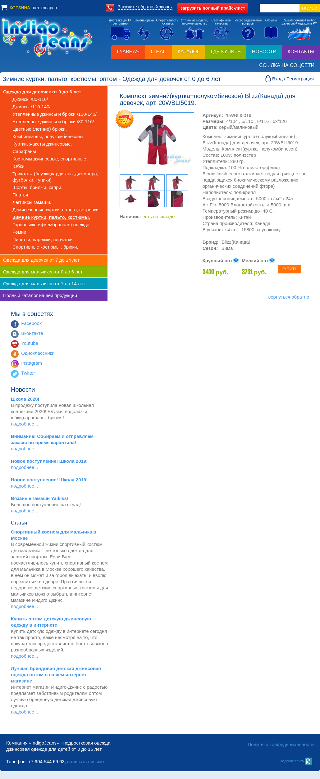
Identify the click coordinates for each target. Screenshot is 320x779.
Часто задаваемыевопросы (248, 22)
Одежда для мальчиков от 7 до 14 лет (44, 283)
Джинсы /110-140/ (31, 106)
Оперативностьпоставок (167, 22)
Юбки (18, 166)
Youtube (29, 343)
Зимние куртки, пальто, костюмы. (51, 217)
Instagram (31, 363)
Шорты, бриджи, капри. (37, 187)
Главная (128, 51)
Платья (20, 194)
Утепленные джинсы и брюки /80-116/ (53, 121)
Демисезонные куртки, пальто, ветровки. (56, 209)
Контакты (301, 51)
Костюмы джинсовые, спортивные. (49, 158)
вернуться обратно (288, 296)
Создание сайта (295, 761)
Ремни (19, 232)
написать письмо (85, 761)
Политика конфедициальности (281, 744)
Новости (264, 51)
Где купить (225, 51)
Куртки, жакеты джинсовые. (42, 143)
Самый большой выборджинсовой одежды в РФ (299, 22)
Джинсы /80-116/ (30, 99)
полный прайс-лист (213, 8)
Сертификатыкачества (221, 22)
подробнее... (24, 423)
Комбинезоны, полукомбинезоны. (48, 136)
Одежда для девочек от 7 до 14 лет (41, 260)
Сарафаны (24, 151)
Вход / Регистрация (293, 78)
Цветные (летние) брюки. (39, 129)
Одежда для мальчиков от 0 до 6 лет (43, 271)
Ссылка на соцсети (286, 65)
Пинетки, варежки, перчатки (42, 239)
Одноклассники (37, 353)
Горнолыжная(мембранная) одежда (50, 224)
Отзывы (271, 20)
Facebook (31, 323)
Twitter (28, 373)
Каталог (189, 51)
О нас (158, 51)
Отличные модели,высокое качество (194, 22)
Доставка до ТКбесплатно (120, 22)
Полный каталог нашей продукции (40, 295)
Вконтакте (32, 333)
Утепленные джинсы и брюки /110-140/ (54, 114)
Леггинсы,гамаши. (31, 202)
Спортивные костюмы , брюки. (45, 247)
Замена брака (144, 20)
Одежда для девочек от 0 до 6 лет (42, 91)
